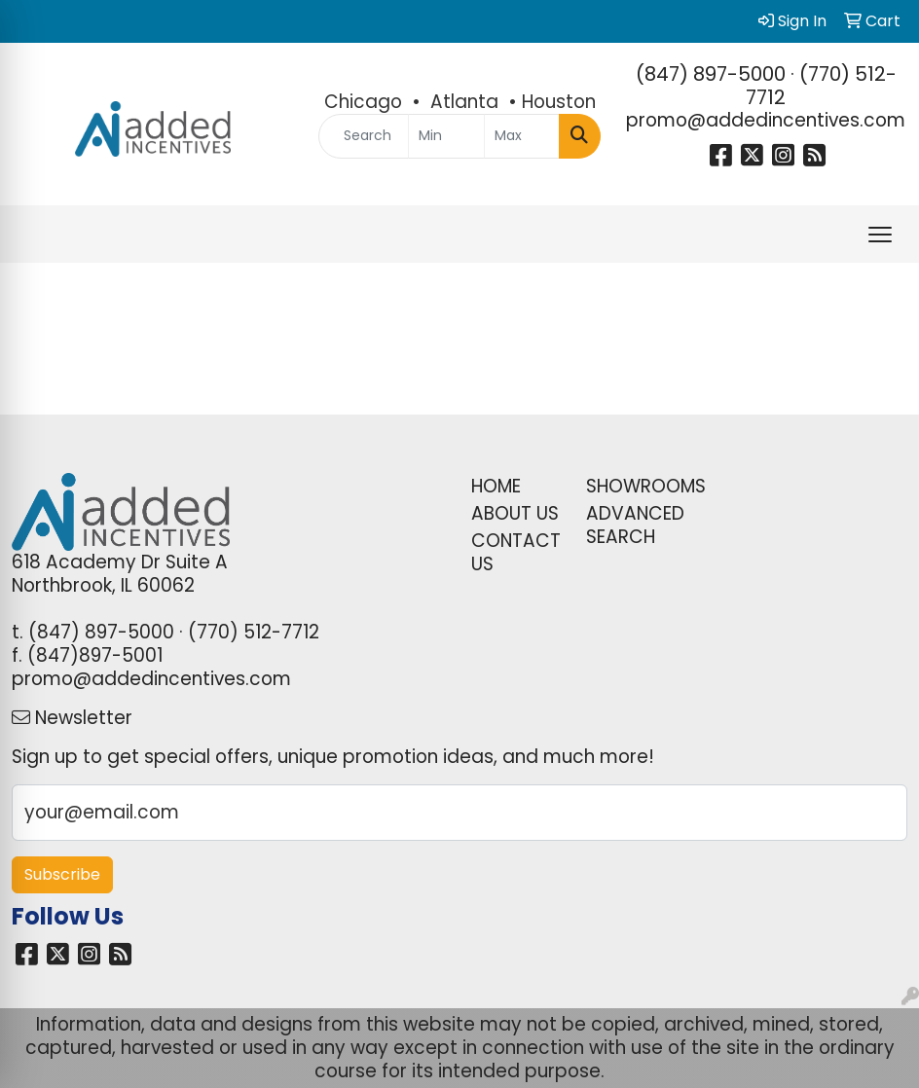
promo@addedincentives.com (765, 120)
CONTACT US (516, 552)
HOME (496, 486)
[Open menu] (880, 234)
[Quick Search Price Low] (446, 136)
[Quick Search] (364, 136)
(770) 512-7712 (821, 85)
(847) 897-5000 (711, 74)
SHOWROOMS (632, 486)
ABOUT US (515, 513)
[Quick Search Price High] (522, 136)
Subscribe (62, 874)
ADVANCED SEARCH (632, 525)
